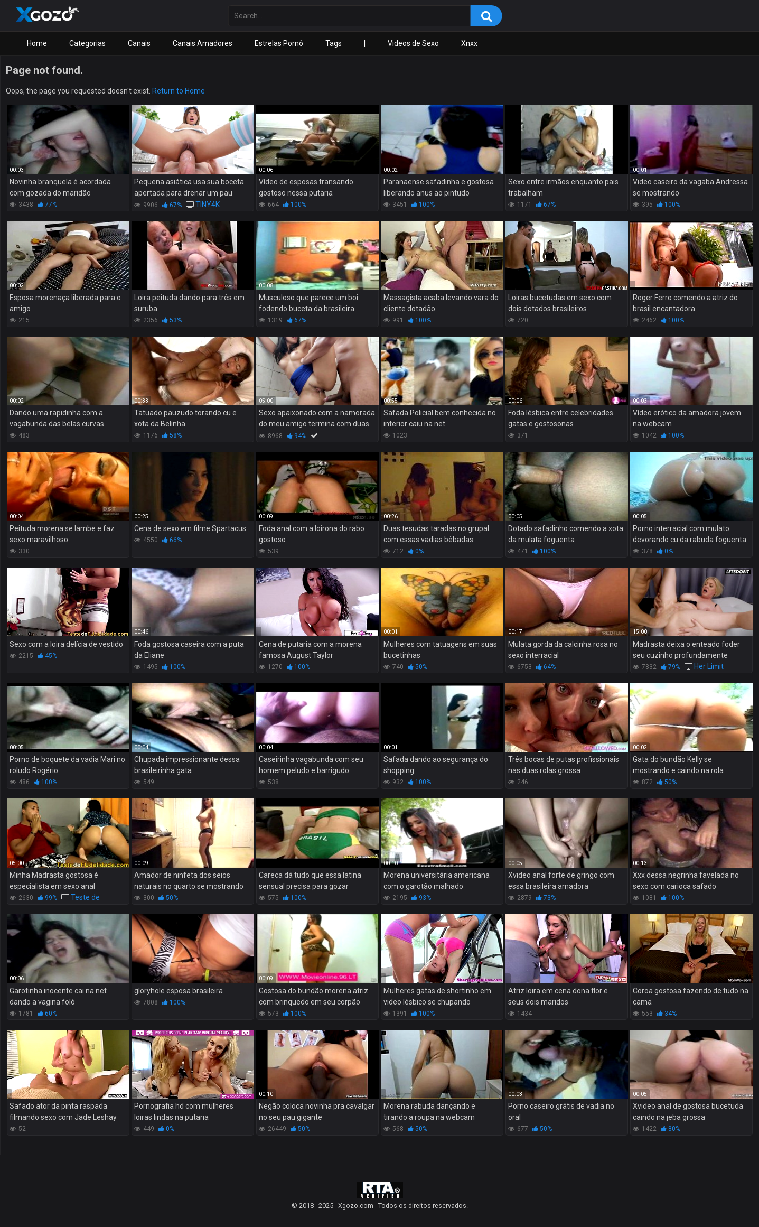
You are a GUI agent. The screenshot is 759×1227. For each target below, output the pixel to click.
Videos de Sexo (413, 43)
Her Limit (709, 666)
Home (37, 43)
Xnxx (469, 43)
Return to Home (178, 91)
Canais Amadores (202, 43)
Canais (139, 43)
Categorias (87, 43)
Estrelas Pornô (279, 43)
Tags (333, 43)
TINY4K (207, 204)
